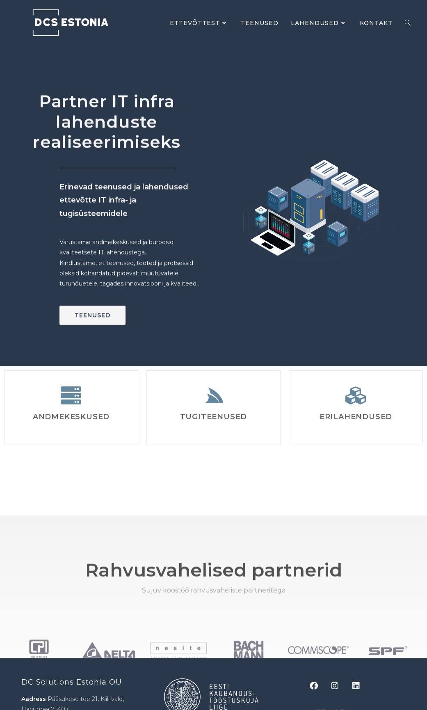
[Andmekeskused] (71, 395)
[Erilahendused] (355, 395)
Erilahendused (356, 416)
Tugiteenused (213, 416)
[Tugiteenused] (213, 395)
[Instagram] (339, 685)
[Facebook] (318, 685)
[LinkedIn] (360, 685)
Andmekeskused (71, 416)
